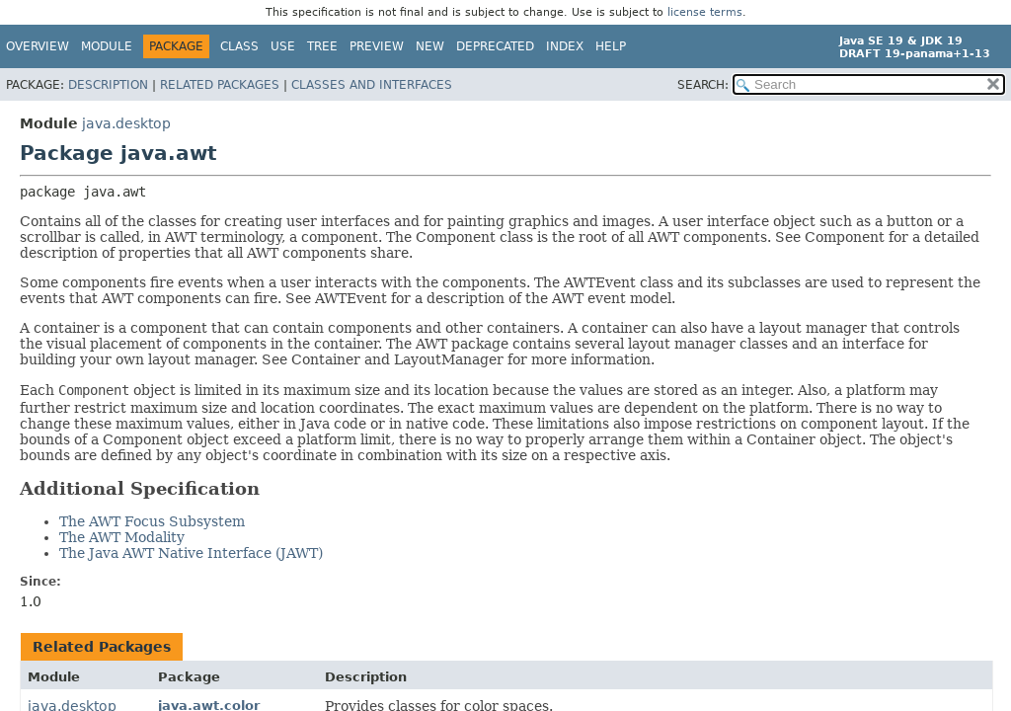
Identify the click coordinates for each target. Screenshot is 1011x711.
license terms (704, 12)
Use (283, 46)
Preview (377, 46)
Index (564, 46)
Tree (322, 46)
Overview (37, 46)
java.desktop (126, 123)
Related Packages (219, 85)
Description (108, 85)
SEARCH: (703, 85)
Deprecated (495, 46)
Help (610, 46)
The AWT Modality (122, 537)
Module (106, 46)
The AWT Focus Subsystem (152, 521)
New (430, 46)
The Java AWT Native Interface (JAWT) (191, 553)
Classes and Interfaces (371, 85)
